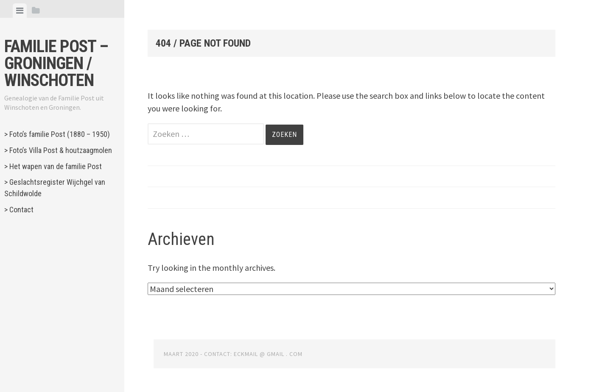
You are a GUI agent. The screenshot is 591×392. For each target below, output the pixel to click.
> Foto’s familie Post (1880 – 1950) (57, 134)
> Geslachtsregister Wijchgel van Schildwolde (54, 188)
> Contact (19, 209)
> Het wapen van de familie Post (53, 166)
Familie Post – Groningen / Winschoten (56, 63)
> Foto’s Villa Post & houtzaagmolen (58, 150)
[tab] (20, 10)
